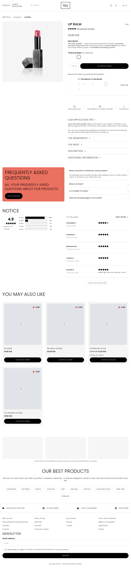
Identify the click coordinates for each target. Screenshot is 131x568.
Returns (69, 522)
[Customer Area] (116, 5)
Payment (37, 526)
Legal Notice (103, 526)
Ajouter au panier (104, 66)
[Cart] (111, 5)
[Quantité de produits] (73, 66)
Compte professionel (17, 5)
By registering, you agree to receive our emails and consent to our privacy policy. (37, 549)
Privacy (101, 529)
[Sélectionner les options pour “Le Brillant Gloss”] (108, 359)
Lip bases (17, 17)
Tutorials (5, 526)
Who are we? (7, 518)
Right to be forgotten (107, 522)
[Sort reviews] (122, 217)
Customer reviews (41, 529)
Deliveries (38, 522)
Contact (5, 529)
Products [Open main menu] (6, 5)
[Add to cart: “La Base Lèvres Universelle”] (22, 421)
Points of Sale (39, 518)
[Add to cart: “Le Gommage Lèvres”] (22, 359)
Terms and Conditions (107, 518)
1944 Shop (6, 17)
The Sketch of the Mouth (91, 79)
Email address (8, 538)
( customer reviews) (86, 29)
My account (71, 518)
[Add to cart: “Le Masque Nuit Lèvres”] (65, 359)
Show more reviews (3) (97, 283)
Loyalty (69, 526)
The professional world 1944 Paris (15, 522)
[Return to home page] (65, 5)
